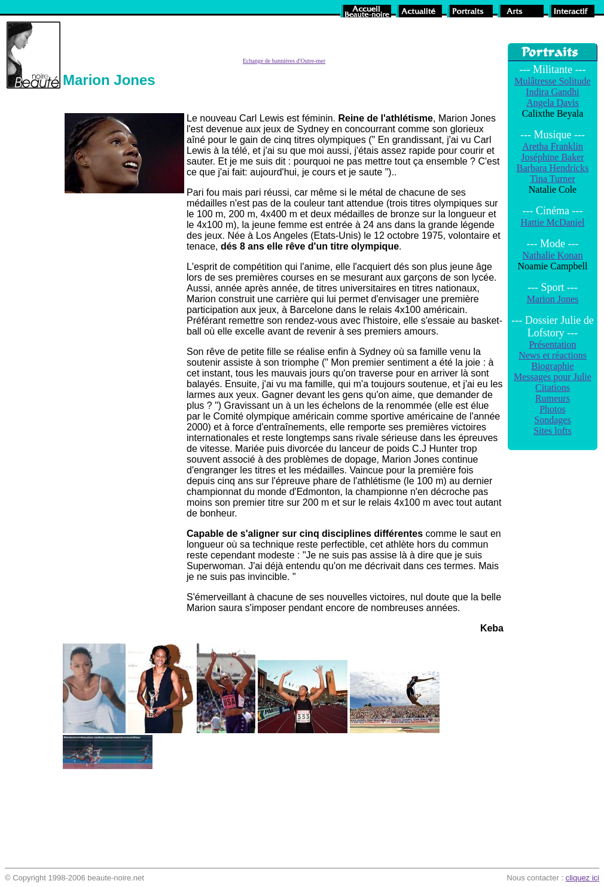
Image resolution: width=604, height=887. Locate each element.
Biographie (552, 366)
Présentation (552, 344)
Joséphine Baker (552, 157)
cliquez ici (582, 877)
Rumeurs (552, 398)
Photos (552, 409)
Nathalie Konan (553, 255)
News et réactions (552, 355)
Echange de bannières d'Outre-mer (284, 60)
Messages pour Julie (552, 377)
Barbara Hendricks (552, 168)
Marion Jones (553, 299)
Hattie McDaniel (552, 222)
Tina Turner (552, 179)
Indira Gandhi (552, 92)
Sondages (552, 420)
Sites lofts (552, 431)
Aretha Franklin (552, 146)
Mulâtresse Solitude (552, 81)
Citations (552, 387)
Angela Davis (552, 103)
